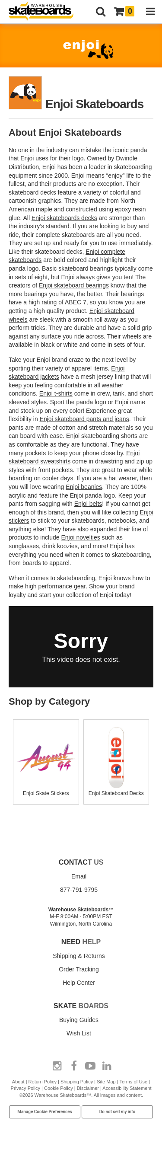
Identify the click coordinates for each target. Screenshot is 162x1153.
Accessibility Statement (126, 1088)
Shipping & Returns (79, 955)
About (18, 1081)
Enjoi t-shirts (56, 393)
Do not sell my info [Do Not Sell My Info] (117, 1111)
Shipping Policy (76, 1081)
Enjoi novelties (80, 537)
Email (78, 876)
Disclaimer (88, 1088)
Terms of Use (133, 1081)
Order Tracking (79, 969)
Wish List (79, 1033)
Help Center (79, 982)
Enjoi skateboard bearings (74, 285)
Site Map (106, 1081)
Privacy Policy (25, 1088)
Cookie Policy (58, 1088)
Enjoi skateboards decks (64, 217)
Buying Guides (78, 1019)
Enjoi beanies (84, 486)
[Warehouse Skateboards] (45, 12)
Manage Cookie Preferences (44, 1111)
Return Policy (43, 1081)
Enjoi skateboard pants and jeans (84, 418)
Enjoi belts (88, 503)
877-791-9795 (79, 889)
